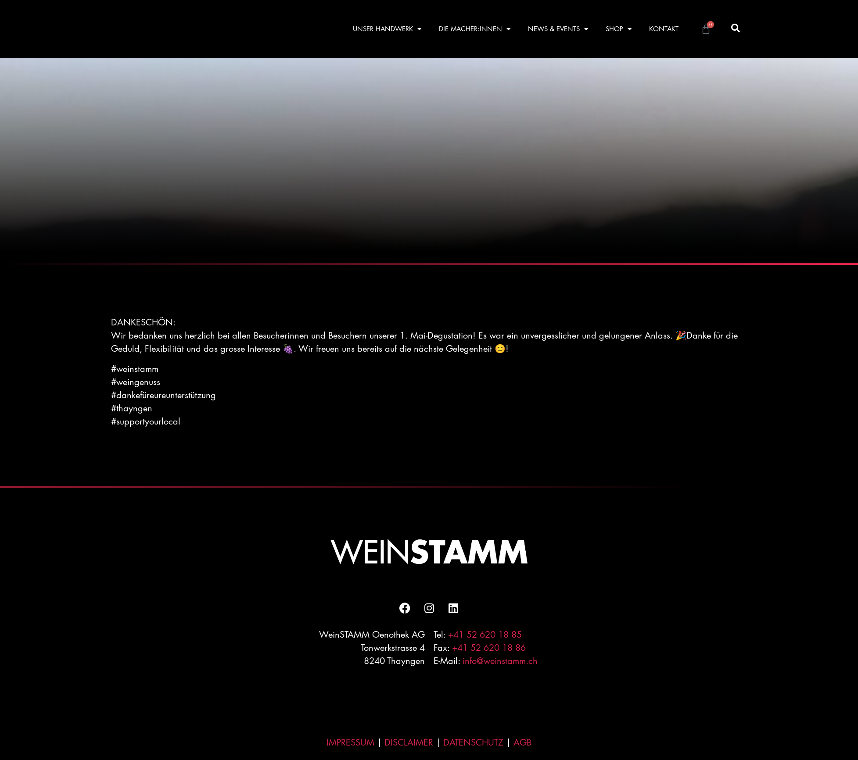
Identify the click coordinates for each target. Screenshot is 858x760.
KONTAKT (664, 29)
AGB (522, 742)
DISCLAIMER (408, 742)
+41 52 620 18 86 (489, 647)
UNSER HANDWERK (387, 29)
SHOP (619, 29)
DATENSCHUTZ (473, 742)
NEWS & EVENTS (558, 29)
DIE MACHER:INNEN (474, 29)
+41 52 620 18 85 (485, 634)
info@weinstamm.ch (500, 661)
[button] (735, 27)
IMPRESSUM (350, 742)
